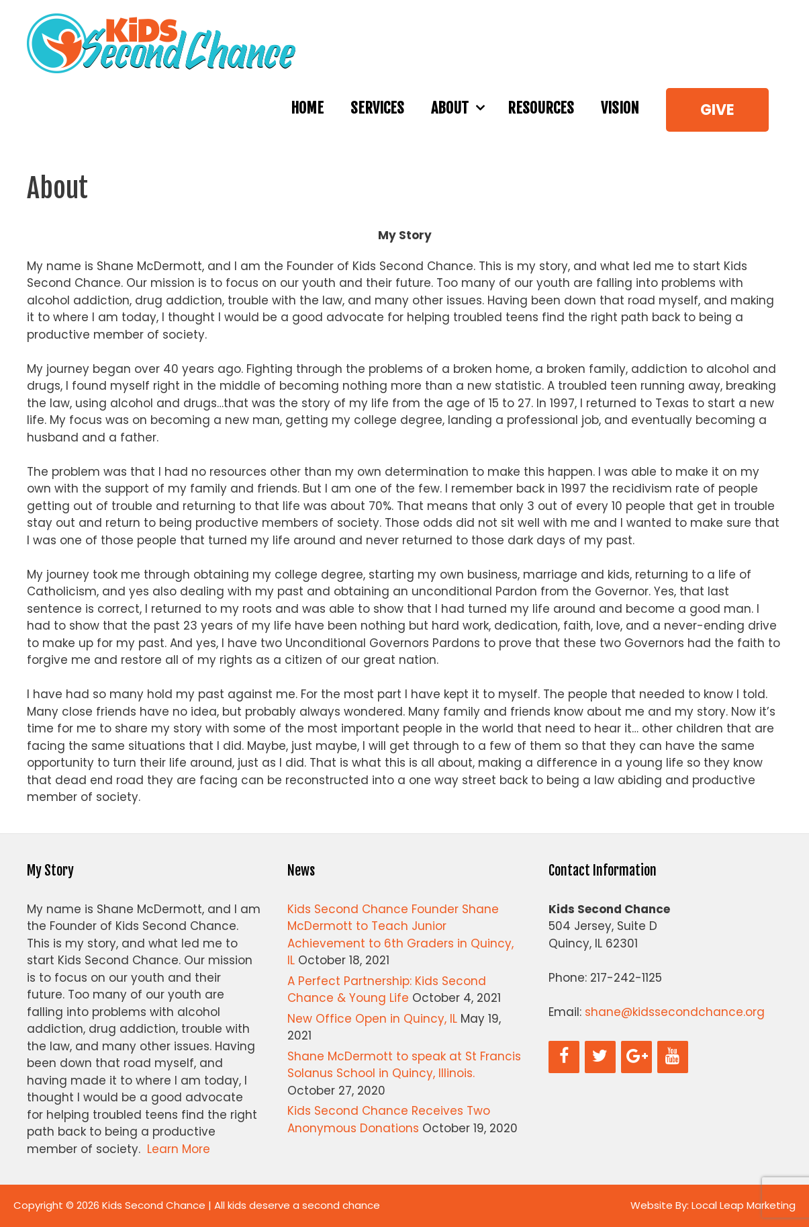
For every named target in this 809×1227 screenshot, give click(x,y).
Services (377, 108)
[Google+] (636, 1057)
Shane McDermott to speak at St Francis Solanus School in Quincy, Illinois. (404, 1065)
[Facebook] (564, 1057)
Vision (620, 108)
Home (307, 108)
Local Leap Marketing (744, 1205)
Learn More (178, 1149)
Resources (541, 108)
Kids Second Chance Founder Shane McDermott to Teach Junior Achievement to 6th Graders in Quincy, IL (400, 935)
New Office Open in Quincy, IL (372, 1019)
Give (717, 109)
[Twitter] (600, 1057)
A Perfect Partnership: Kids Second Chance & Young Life (386, 990)
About (462, 108)
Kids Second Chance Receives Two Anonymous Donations (388, 1119)
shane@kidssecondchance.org (675, 1012)
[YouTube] (672, 1057)
